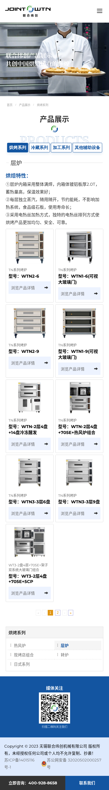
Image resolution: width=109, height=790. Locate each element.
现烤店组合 (24, 655)
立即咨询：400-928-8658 (33, 782)
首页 (9, 105)
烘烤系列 (42, 105)
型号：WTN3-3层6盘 (29, 501)
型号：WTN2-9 (24, 351)
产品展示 (24, 105)
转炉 (65, 655)
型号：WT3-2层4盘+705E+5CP (28, 578)
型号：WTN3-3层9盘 (79, 501)
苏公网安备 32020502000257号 (71, 763)
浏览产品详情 (29, 288)
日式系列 (22, 664)
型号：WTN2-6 (24, 276)
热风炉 (20, 645)
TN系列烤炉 (18, 270)
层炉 (65, 645)
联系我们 (87, 782)
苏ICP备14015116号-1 (19, 763)
